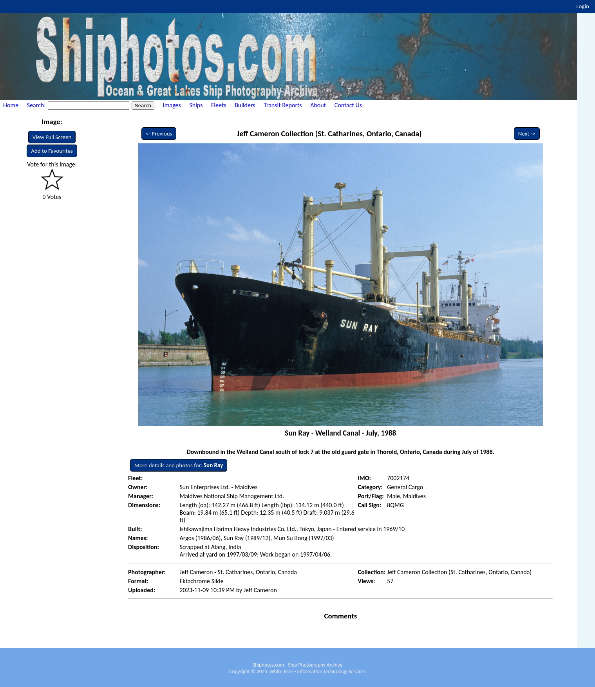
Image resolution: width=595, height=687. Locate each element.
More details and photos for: (178, 465)
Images (172, 105)
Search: (37, 105)
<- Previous (159, 133)
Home (10, 105)
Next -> (526, 133)
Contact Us (348, 105)
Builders (245, 105)
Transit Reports (283, 105)
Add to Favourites (52, 150)
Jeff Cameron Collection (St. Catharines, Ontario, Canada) (329, 133)
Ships (196, 105)
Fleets (218, 105)
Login (582, 6)
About (318, 105)
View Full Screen (52, 137)
